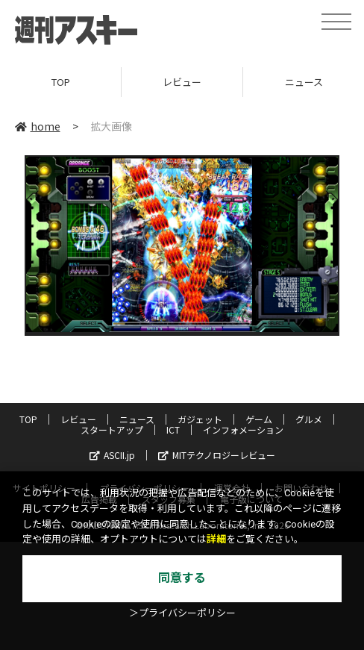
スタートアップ (112, 429)
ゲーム (258, 419)
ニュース (136, 419)
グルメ (308, 419)
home (37, 126)
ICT (173, 429)
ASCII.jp (112, 455)
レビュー (182, 82)
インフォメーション (243, 429)
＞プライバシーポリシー (182, 613)
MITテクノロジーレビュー (216, 455)
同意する (182, 578)
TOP (60, 82)
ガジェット (200, 419)
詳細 (216, 539)
